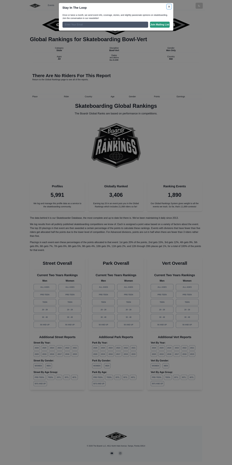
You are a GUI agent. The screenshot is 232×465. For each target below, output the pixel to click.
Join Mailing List (159, 24)
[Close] (169, 6)
